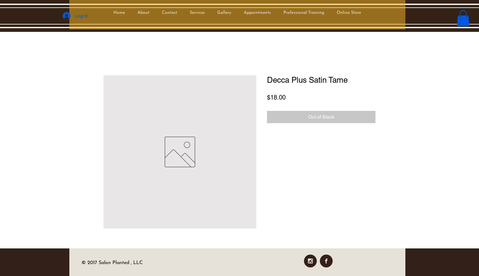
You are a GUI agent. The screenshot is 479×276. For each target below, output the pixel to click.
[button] (463, 18)
